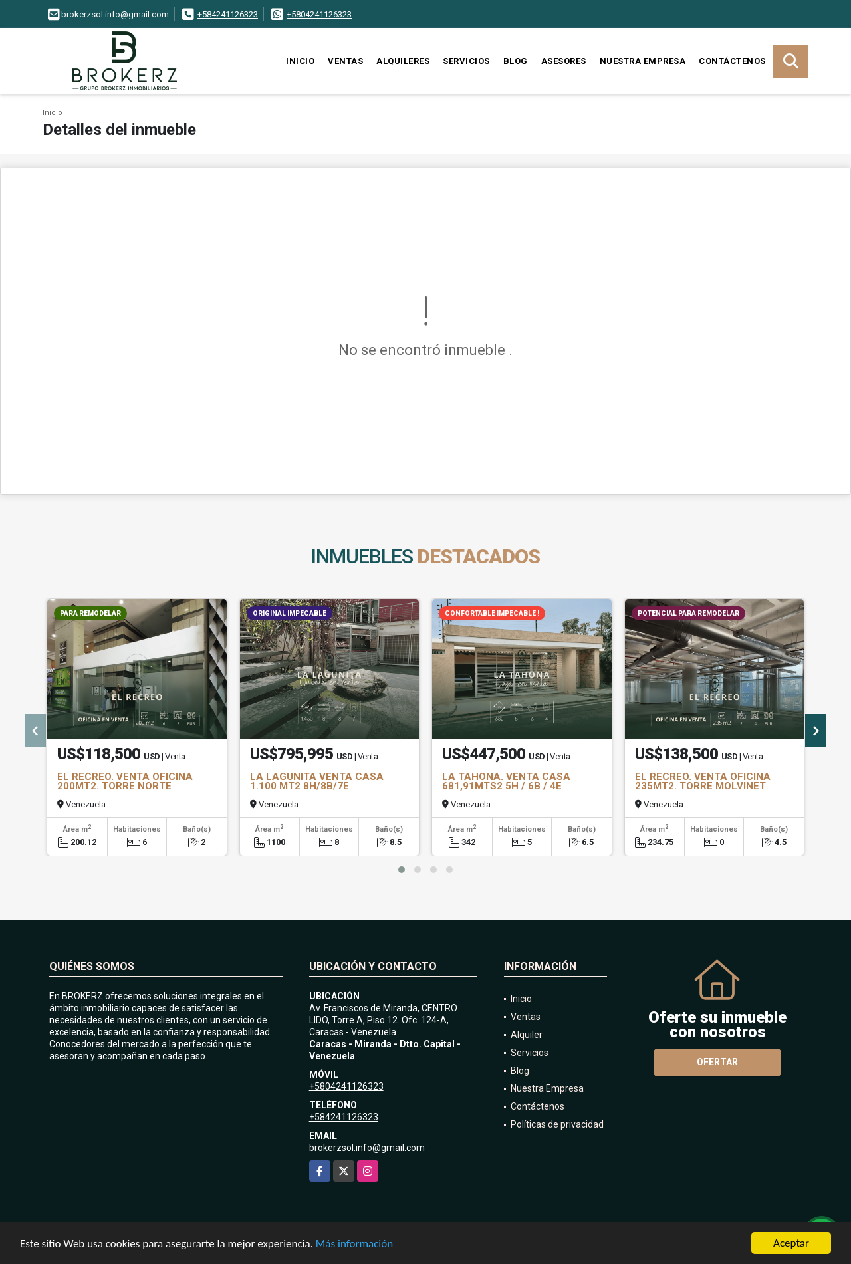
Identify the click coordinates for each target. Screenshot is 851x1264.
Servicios (466, 61)
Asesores (563, 61)
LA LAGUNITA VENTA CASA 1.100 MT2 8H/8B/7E (317, 781)
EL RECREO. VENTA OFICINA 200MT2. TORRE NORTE (125, 781)
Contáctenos (732, 61)
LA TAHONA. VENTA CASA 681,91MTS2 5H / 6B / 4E (506, 781)
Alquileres (402, 61)
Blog (515, 61)
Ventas (345, 61)
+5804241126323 (319, 14)
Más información (354, 1244)
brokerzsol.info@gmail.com (367, 1147)
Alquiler (527, 1034)
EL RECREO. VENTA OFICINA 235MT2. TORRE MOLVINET (703, 781)
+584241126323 (227, 14)
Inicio (300, 61)
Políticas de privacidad (557, 1124)
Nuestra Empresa (643, 61)
